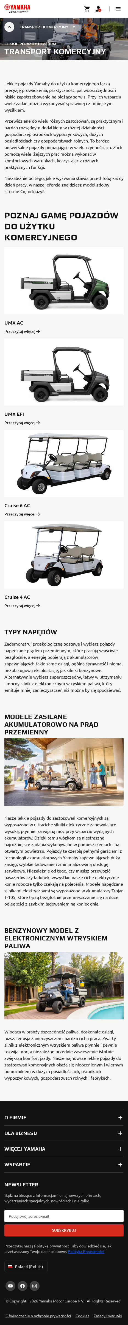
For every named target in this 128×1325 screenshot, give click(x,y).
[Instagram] (35, 1286)
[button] (118, 8)
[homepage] (17, 9)
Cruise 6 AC (17, 505)
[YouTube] (10, 1286)
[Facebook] (22, 1286)
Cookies (82, 1315)
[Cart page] (87, 9)
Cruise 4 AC (17, 597)
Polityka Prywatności (86, 1251)
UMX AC (13, 322)
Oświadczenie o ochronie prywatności (38, 1315)
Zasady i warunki (108, 1315)
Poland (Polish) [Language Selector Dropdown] (25, 1266)
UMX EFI (14, 414)
